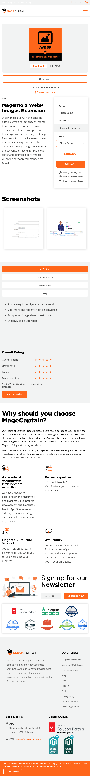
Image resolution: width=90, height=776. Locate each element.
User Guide (45, 79)
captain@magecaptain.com (28, 738)
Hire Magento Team (71, 670)
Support (63, 2)
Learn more (55, 766)
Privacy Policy (68, 696)
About (64, 680)
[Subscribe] (76, 596)
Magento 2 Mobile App (72, 665)
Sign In (77, 2)
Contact (65, 691)
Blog (64, 675)
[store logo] (22, 10)
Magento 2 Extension (71, 659)
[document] (45, 768)
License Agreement (70, 706)
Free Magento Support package (17, 2)
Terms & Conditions (71, 701)
